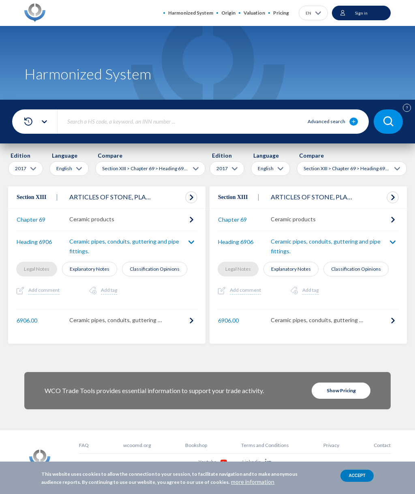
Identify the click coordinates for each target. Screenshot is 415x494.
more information (252, 481)
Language (64, 155)
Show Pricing (341, 390)
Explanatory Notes (89, 269)
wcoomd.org (137, 445)
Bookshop (196, 445)
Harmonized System (190, 13)
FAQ (84, 445)
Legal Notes (36, 269)
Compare (110, 155)
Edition (20, 155)
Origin (228, 13)
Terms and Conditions (265, 445)
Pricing (281, 13)
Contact (382, 445)
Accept (357, 475)
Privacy (331, 445)
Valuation (254, 13)
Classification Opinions (155, 269)
